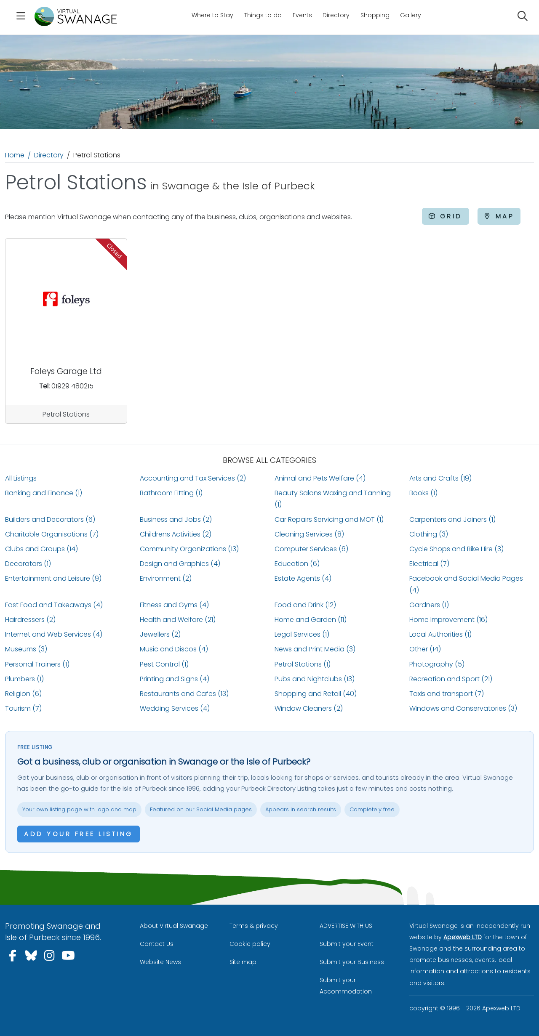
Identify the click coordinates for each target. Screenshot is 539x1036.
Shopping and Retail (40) (316, 694)
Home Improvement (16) (448, 619)
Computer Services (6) (311, 549)
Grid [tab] (445, 216)
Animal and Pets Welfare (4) (320, 478)
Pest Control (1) (164, 664)
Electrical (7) (429, 563)
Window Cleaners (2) (309, 708)
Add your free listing (78, 833)
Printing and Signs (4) (174, 679)
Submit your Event (347, 944)
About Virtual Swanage (174, 926)
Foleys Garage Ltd (66, 371)
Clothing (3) (428, 534)
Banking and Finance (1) (43, 493)
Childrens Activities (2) (175, 534)
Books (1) (423, 493)
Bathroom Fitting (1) (171, 493)
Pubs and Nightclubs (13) (315, 679)
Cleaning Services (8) (309, 534)
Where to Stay (212, 15)
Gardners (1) (429, 605)
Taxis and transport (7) (446, 694)
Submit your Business (352, 962)
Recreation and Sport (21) (450, 679)
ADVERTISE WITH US (346, 926)
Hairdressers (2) (30, 619)
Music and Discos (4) (174, 649)
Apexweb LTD (462, 937)
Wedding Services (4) (175, 708)
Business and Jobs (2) (176, 519)
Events (302, 15)
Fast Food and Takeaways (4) (54, 605)
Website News (160, 962)
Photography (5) (436, 664)
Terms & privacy (253, 926)
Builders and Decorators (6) (50, 519)
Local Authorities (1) (440, 634)
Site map (242, 962)
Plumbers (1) (24, 679)
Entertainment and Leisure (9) (53, 578)
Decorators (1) (28, 563)
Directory (336, 15)
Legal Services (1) (302, 634)
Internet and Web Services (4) (53, 634)
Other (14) (425, 649)
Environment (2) (166, 578)
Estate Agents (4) (303, 578)
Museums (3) (26, 649)
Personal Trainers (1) (37, 664)
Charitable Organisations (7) (52, 534)
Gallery (410, 15)
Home (14, 155)
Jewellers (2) (160, 634)
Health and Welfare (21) (178, 619)
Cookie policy (249, 944)
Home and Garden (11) (311, 619)
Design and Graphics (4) (180, 563)
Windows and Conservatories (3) (463, 708)
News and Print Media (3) (315, 649)
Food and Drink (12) (305, 605)
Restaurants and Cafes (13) (184, 694)
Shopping (375, 15)
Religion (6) (23, 694)
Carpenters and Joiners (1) (452, 519)
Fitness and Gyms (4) (174, 605)
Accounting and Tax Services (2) (193, 478)
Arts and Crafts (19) (440, 478)
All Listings (21, 478)
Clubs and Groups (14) (41, 549)
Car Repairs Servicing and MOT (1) (329, 519)
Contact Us (156, 944)
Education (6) (297, 563)
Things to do (263, 15)
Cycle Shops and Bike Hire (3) (456, 549)
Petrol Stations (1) (303, 664)
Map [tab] (499, 216)
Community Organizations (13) (189, 549)
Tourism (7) (23, 708)
